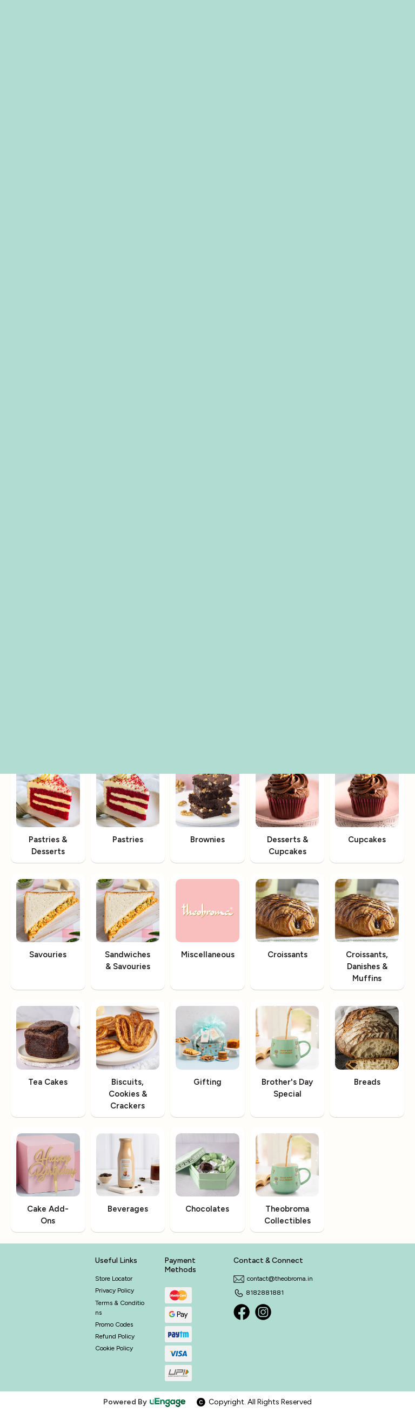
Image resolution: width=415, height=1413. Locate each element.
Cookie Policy (114, 1348)
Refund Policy (115, 1336)
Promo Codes (114, 1324)
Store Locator (113, 1278)
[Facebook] (241, 1312)
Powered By (144, 1402)
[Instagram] (263, 1312)
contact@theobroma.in (273, 1278)
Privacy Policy (114, 1290)
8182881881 (258, 1292)
